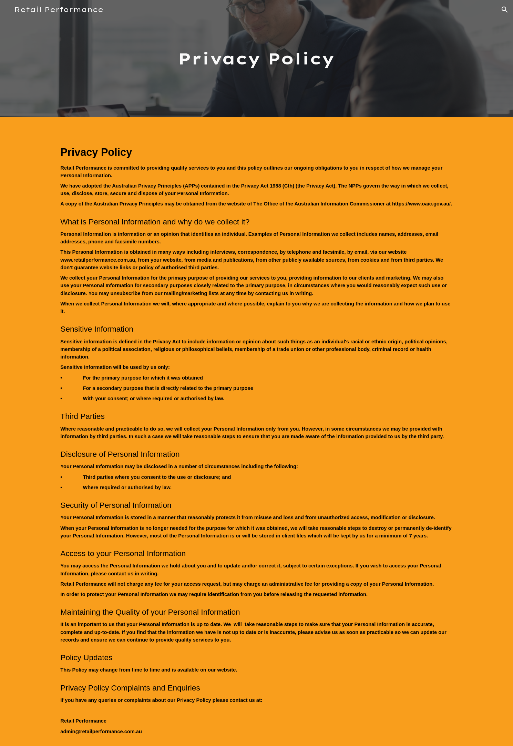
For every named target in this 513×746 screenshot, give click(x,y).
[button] (504, 9)
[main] (257, 58)
